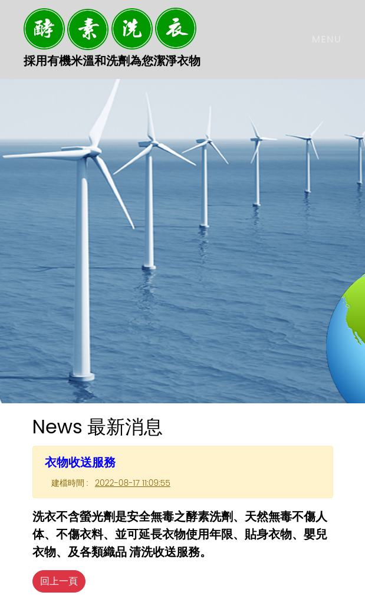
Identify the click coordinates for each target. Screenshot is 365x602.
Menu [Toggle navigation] (326, 39)
